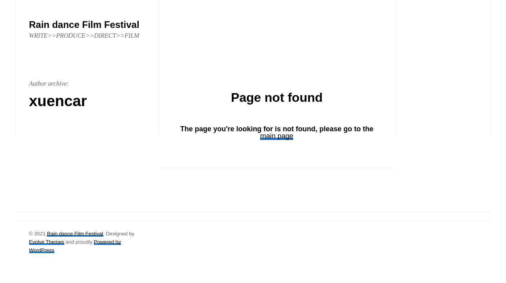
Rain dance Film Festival (75, 234)
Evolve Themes (46, 242)
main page (276, 136)
